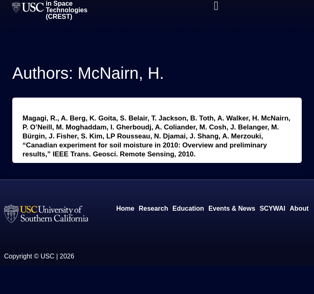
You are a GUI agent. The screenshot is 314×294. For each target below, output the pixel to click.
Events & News (232, 208)
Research (153, 208)
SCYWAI (272, 208)
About (299, 208)
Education (188, 208)
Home (125, 208)
